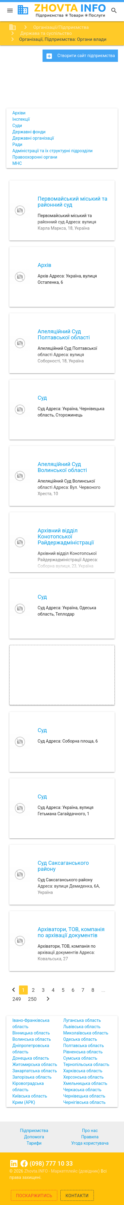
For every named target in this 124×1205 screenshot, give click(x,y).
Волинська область (31, 1039)
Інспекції (21, 119)
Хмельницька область (85, 1083)
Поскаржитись (34, 1195)
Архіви (18, 113)
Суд (42, 398)
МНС (17, 163)
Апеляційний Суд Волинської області (62, 467)
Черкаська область (82, 1089)
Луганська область (82, 1020)
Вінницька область (31, 1033)
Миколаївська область (85, 1033)
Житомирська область (34, 1064)
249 (16, 999)
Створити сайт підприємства (80, 56)
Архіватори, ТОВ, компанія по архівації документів (71, 932)
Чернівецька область (84, 1096)
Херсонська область (83, 1077)
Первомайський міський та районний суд (72, 201)
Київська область (29, 1096)
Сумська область (80, 1058)
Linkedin (13, 1163)
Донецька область (30, 1058)
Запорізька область (32, 1077)
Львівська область (81, 1026)
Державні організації (33, 138)
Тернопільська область (86, 1064)
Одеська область (80, 1039)
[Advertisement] (62, 87)
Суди (17, 125)
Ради (17, 144)
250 (32, 999)
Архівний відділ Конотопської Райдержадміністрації (66, 536)
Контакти (77, 1195)
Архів (44, 265)
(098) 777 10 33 (51, 1163)
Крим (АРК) (23, 1102)
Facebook (24, 1163)
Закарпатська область (34, 1070)
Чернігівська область (84, 1102)
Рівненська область (83, 1051)
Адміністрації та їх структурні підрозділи (52, 150)
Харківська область (82, 1070)
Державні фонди (29, 131)
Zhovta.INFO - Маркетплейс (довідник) (62, 1171)
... (103, 990)
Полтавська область (83, 1045)
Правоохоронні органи (34, 157)
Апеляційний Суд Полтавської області (64, 334)
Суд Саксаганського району (63, 866)
